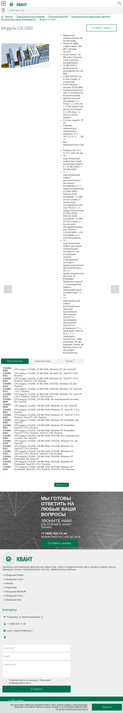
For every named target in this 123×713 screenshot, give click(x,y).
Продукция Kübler (15, 575)
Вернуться (61, 484)
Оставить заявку (101, 27)
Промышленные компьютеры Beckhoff (90, 16)
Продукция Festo (14, 596)
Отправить (36, 689)
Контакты (9, 610)
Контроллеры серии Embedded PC (18, 19)
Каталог (9, 16)
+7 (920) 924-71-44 (54, 533)
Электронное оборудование (30, 16)
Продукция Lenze (14, 579)
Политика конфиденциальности (72, 709)
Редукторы (11, 587)
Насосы (9, 583)
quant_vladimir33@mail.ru (19, 631)
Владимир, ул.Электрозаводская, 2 (25, 617)
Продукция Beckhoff (58, 16)
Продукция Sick (13, 600)
